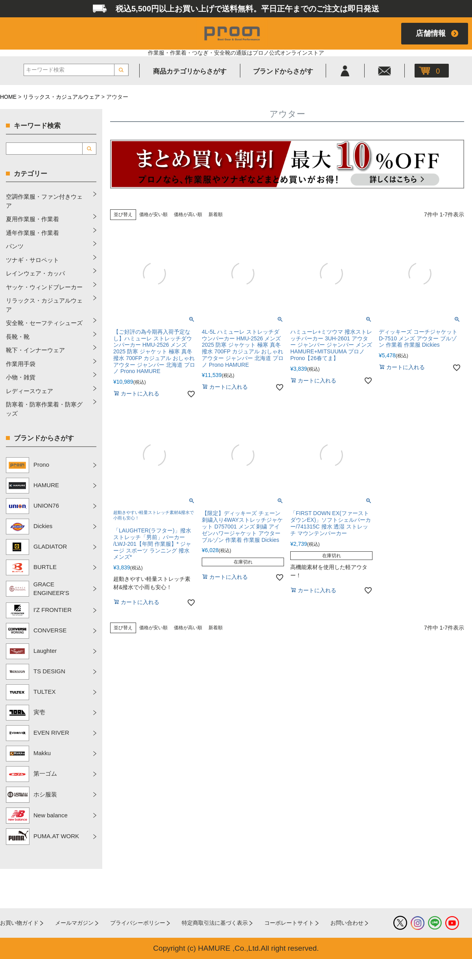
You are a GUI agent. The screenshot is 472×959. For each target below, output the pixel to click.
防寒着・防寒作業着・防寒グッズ (44, 409)
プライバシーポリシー (137, 923)
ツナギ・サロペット (32, 260)
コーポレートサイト (289, 923)
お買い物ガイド (19, 923)
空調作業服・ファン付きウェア (44, 201)
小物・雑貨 (20, 377)
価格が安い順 (153, 214)
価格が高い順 (188, 214)
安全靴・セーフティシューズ (44, 323)
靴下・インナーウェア (35, 350)
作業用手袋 (20, 363)
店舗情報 (431, 33)
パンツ (15, 246)
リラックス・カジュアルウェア (61, 97)
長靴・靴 (18, 336)
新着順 (215, 214)
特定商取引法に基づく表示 (215, 923)
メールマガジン (74, 923)
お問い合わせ (346, 923)
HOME (8, 97)
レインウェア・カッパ (35, 273)
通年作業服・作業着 (32, 232)
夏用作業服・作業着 (32, 219)
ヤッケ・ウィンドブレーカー (44, 287)
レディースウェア (29, 391)
